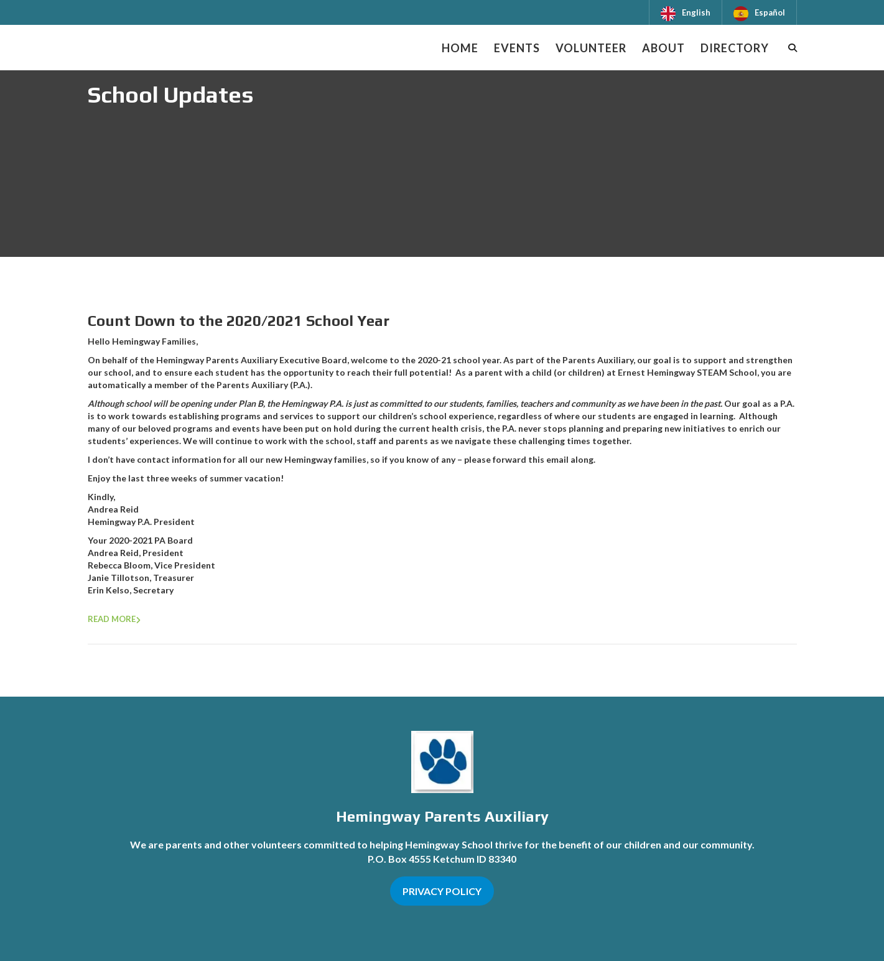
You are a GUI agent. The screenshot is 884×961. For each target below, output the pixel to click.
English (696, 12)
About (663, 48)
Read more (112, 619)
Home (460, 48)
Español (770, 12)
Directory (734, 48)
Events (517, 48)
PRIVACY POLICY (442, 891)
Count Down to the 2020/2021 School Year (238, 320)
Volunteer (591, 48)
